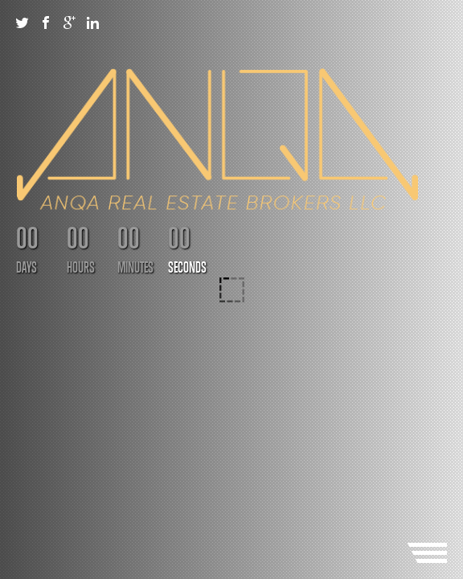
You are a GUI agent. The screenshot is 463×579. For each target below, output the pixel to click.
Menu (427, 553)
